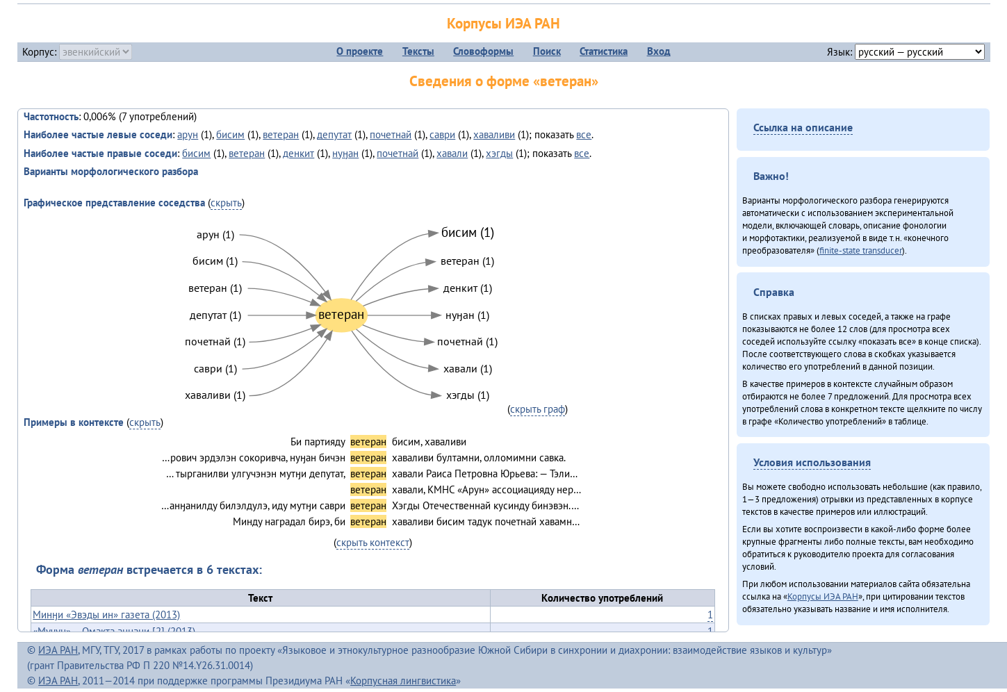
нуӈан (345, 153)
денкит (298, 153)
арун (187, 134)
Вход (659, 51)
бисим (230, 134)
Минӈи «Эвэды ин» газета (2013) (106, 614)
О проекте (359, 51)
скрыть (226, 202)
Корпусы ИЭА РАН (503, 23)
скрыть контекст (372, 542)
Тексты (418, 51)
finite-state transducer (860, 250)
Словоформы (483, 51)
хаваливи (494, 134)
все (583, 134)
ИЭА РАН (58, 650)
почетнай (390, 134)
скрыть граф (537, 408)
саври (442, 134)
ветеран (281, 134)
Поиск (547, 51)
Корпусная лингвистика (403, 680)
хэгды (499, 153)
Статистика (604, 51)
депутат (334, 134)
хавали (452, 153)
